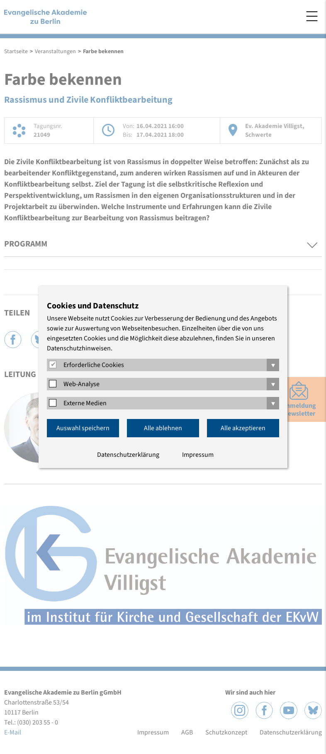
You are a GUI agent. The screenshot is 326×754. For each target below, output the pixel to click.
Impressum (198, 454)
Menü (312, 16)
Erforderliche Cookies (93, 365)
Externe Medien (85, 403)
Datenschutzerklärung (128, 454)
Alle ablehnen (163, 428)
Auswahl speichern (82, 428)
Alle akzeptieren (243, 428)
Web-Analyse (81, 384)
